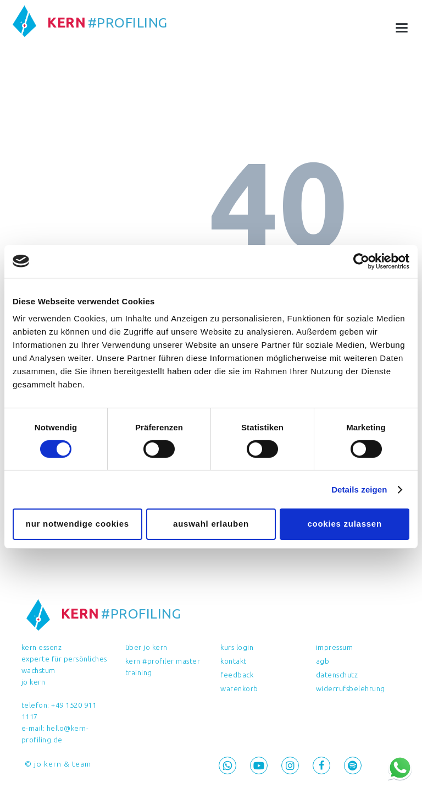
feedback (236, 675)
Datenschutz (337, 675)
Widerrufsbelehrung (350, 688)
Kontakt (233, 661)
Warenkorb (239, 688)
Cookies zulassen (344, 523)
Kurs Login (236, 647)
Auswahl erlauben (211, 523)
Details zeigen (359, 489)
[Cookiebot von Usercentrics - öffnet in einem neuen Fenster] (361, 261)
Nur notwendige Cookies (77, 523)
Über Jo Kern (146, 647)
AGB (323, 661)
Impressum (334, 647)
